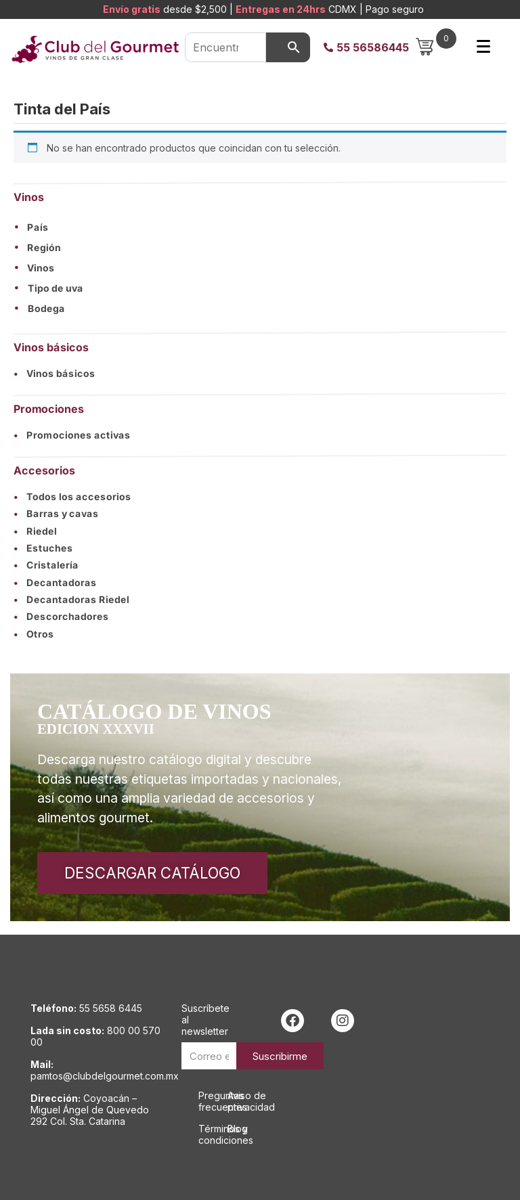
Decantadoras (55, 582)
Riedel (35, 531)
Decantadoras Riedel (71, 600)
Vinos (41, 268)
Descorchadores (61, 617)
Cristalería (46, 565)
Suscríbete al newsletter (205, 1019)
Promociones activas (72, 435)
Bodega (46, 308)
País (38, 227)
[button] (260, 227)
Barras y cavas (56, 514)
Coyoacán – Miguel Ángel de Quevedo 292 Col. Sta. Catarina (89, 1109)
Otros (34, 634)
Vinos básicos (54, 373)
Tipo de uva (55, 288)
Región (44, 247)
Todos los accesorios (72, 497)
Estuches (43, 548)
